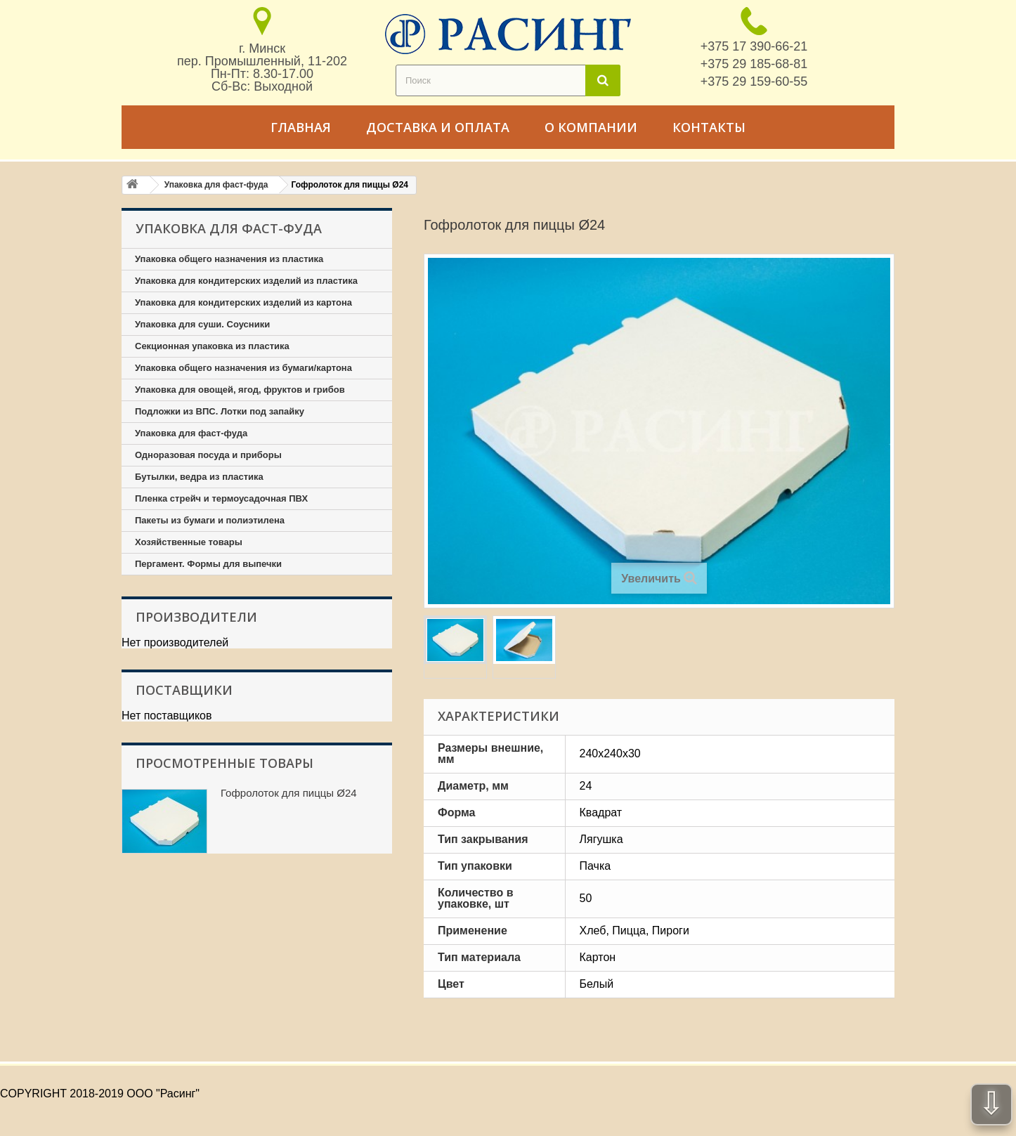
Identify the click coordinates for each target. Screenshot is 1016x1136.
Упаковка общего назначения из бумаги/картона (243, 368)
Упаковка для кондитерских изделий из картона (243, 302)
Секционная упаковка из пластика (212, 346)
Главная (301, 127)
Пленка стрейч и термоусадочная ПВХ (221, 498)
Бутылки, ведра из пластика (199, 476)
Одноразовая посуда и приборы (208, 455)
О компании (591, 127)
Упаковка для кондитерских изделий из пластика (246, 280)
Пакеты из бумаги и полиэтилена (210, 520)
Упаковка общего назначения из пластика (229, 259)
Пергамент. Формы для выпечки (208, 564)
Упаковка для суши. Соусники (202, 324)
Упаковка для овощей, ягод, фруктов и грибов (240, 389)
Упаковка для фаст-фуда (191, 433)
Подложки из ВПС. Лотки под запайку (219, 411)
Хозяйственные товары (188, 542)
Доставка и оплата (437, 127)
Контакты (708, 127)
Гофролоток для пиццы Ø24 (289, 793)
